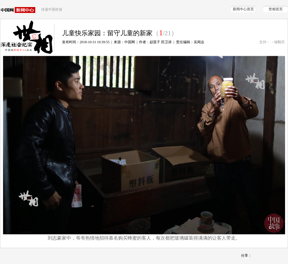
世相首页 (276, 9)
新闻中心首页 (243, 9)
